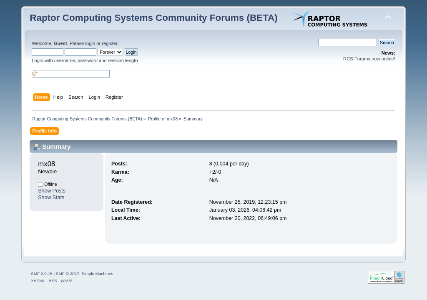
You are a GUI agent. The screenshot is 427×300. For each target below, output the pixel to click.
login (90, 43)
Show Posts (51, 191)
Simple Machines (97, 273)
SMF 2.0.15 (42, 273)
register (109, 43)
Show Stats (51, 197)
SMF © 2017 (67, 273)
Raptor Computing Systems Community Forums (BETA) (154, 17)
